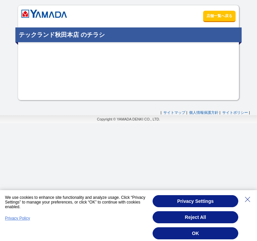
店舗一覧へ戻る (219, 16)
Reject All (195, 217)
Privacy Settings (195, 201)
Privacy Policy (17, 218)
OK (195, 233)
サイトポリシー (235, 112)
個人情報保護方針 (204, 112)
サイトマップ (174, 112)
